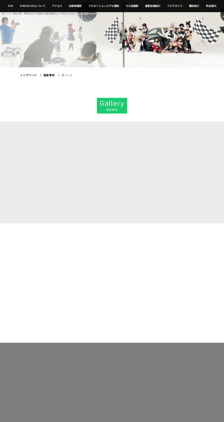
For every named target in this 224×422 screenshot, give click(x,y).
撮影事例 (49, 75)
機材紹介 (194, 6)
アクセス (57, 6)
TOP (10, 6)
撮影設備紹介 (153, 6)
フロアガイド (174, 6)
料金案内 (211, 6)
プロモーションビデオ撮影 (103, 6)
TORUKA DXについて (32, 6)
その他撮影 (132, 6)
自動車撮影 (75, 6)
